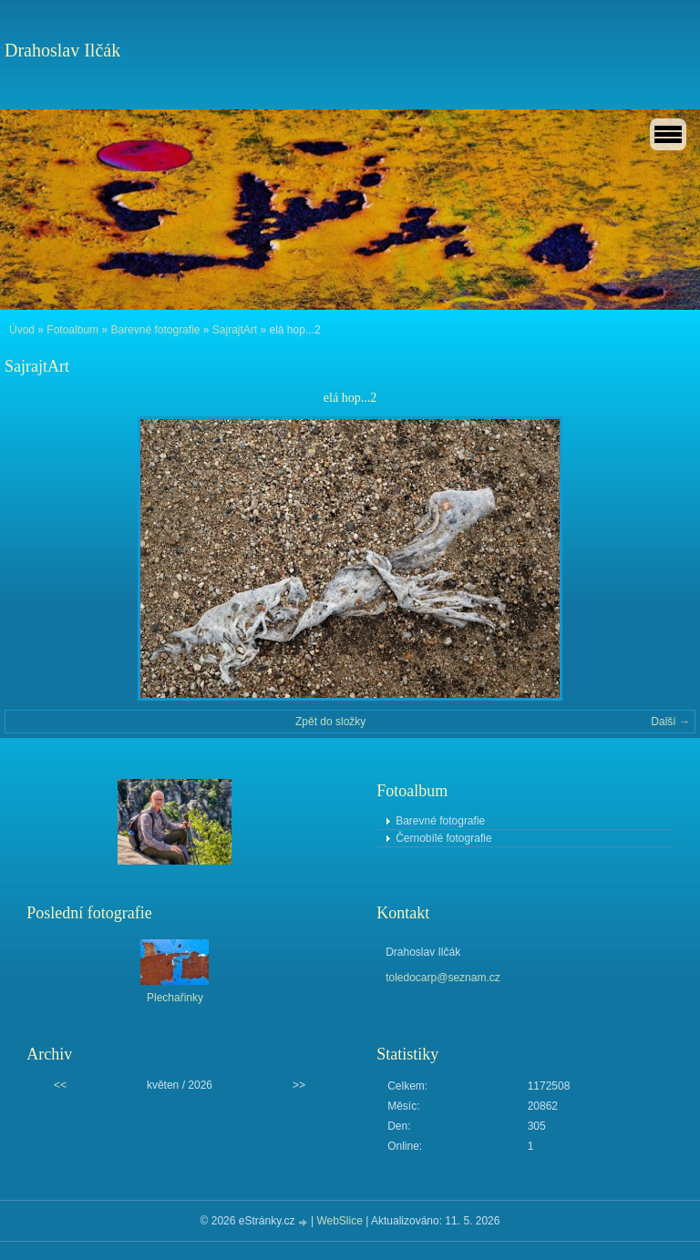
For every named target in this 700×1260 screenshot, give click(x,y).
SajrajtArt (234, 329)
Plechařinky (175, 997)
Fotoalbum (72, 329)
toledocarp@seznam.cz (443, 977)
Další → (670, 721)
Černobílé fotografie (443, 838)
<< (60, 1085)
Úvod (22, 329)
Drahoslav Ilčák (62, 50)
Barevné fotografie (155, 329)
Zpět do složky (330, 721)
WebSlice (339, 1220)
